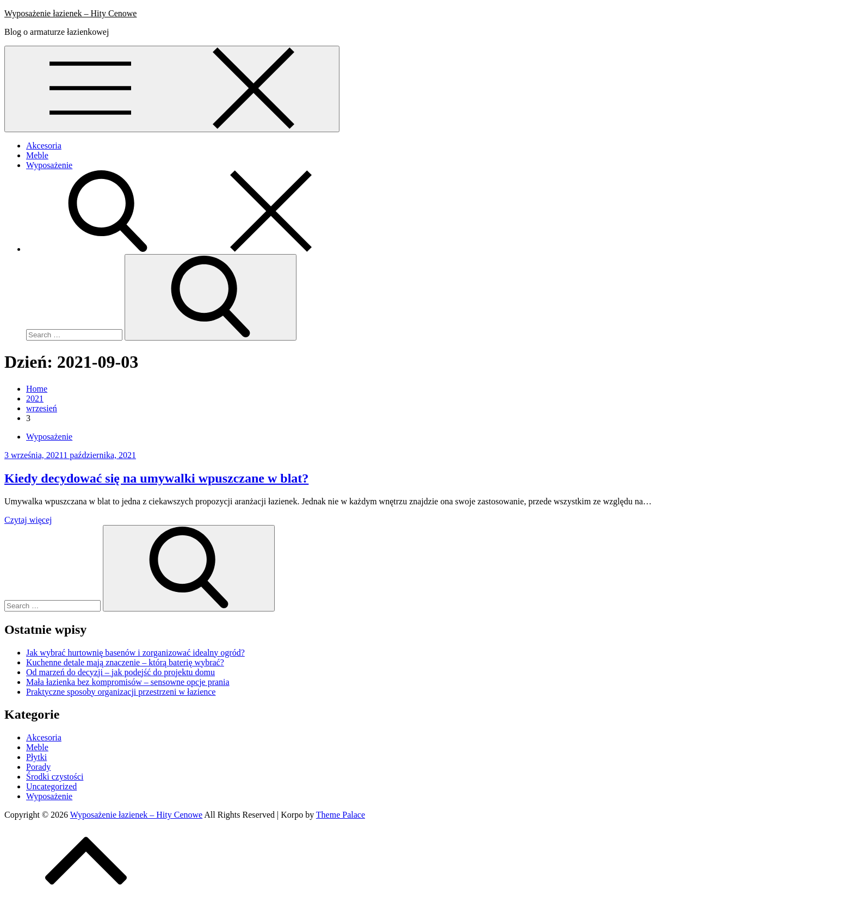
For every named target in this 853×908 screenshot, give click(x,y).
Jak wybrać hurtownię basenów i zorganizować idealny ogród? (135, 652)
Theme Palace (340, 814)
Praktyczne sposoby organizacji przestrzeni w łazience (120, 691)
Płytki (36, 757)
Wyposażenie (49, 165)
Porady (38, 766)
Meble (37, 155)
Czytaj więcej (28, 519)
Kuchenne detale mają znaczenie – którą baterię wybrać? (125, 662)
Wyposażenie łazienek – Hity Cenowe (70, 13)
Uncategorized (51, 786)
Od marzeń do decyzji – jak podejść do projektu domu (120, 672)
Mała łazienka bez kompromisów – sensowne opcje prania (128, 682)
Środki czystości (54, 776)
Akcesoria (43, 145)
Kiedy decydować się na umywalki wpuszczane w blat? (156, 478)
